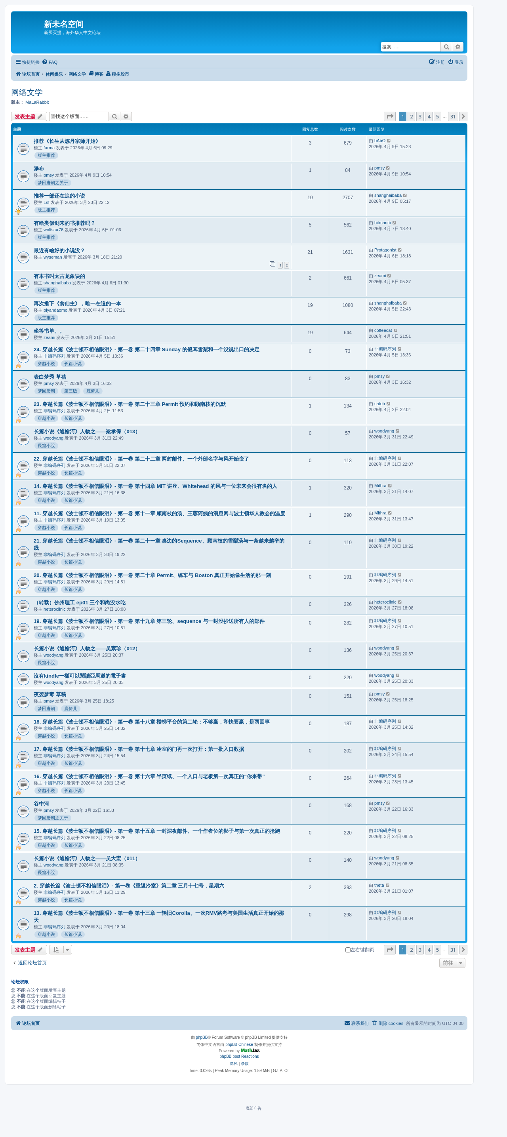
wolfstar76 (53, 229)
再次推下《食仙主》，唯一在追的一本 (77, 304)
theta (379, 885)
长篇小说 (73, 363)
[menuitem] (49, 62)
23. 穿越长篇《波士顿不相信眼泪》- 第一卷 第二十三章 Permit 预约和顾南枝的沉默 (130, 404)
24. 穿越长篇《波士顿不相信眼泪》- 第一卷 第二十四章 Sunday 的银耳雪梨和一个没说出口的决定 (146, 349)
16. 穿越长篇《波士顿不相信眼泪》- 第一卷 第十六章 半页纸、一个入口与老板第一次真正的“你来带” (149, 776)
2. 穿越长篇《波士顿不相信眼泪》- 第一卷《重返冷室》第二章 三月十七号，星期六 (129, 886)
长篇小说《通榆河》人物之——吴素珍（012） (87, 648)
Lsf (47, 202)
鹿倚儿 (92, 391)
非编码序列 (54, 356)
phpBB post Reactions (239, 1056)
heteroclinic (55, 609)
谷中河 (41, 804)
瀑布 (39, 168)
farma (49, 147)
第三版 (70, 391)
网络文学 (27, 92)
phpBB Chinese (239, 1044)
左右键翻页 (359, 949)
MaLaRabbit (37, 102)
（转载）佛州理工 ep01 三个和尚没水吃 (80, 603)
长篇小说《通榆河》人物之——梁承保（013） (87, 431)
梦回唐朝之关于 (53, 182)
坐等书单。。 (49, 331)
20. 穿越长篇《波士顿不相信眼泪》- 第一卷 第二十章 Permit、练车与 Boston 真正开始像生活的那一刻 (152, 575)
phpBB (202, 1037)
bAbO (379, 140)
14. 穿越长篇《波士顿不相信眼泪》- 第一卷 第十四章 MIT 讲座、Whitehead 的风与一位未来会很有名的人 (155, 486)
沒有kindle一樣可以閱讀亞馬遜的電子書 (80, 676)
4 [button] (428, 116)
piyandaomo (55, 310)
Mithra (380, 485)
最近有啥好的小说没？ (59, 250)
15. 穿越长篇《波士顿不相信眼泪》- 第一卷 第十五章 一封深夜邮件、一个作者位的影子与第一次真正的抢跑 (157, 831)
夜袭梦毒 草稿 (50, 694)
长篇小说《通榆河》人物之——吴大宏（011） (87, 858)
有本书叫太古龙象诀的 (59, 276)
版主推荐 (46, 155)
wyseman (53, 257)
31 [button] (453, 116)
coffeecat (383, 330)
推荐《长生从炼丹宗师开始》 (67, 141)
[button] (390, 116)
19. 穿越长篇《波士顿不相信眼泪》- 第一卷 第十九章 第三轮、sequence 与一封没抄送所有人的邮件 (149, 621)
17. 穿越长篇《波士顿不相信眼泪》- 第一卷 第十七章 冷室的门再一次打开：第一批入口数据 (139, 749)
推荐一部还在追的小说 (59, 196)
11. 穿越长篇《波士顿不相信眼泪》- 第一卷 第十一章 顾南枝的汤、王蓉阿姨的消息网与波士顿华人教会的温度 (159, 513)
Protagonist (385, 250)
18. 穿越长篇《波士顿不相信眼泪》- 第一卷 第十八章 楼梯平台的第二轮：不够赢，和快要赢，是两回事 (152, 722)
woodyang (53, 438)
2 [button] (411, 116)
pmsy (49, 175)
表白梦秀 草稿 (50, 377)
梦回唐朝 (46, 391)
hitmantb (382, 222)
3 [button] (420, 116)
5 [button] (437, 116)
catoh (379, 403)
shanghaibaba (388, 195)
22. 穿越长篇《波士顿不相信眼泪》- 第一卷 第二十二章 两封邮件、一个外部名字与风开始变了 (141, 459)
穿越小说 (46, 363)
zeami (380, 275)
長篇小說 (46, 445)
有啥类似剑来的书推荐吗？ (64, 223)
